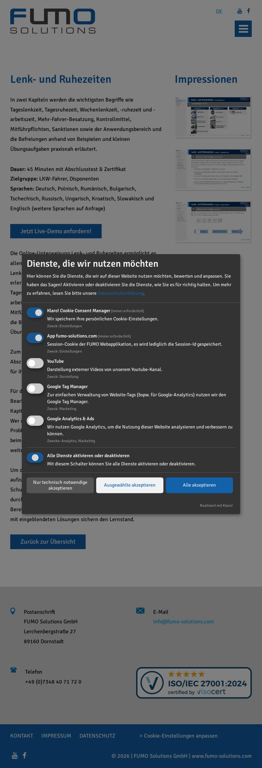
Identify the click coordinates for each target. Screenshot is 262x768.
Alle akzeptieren (199, 485)
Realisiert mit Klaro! (216, 505)
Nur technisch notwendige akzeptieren (60, 485)
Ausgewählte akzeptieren (130, 485)
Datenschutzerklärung (120, 293)
